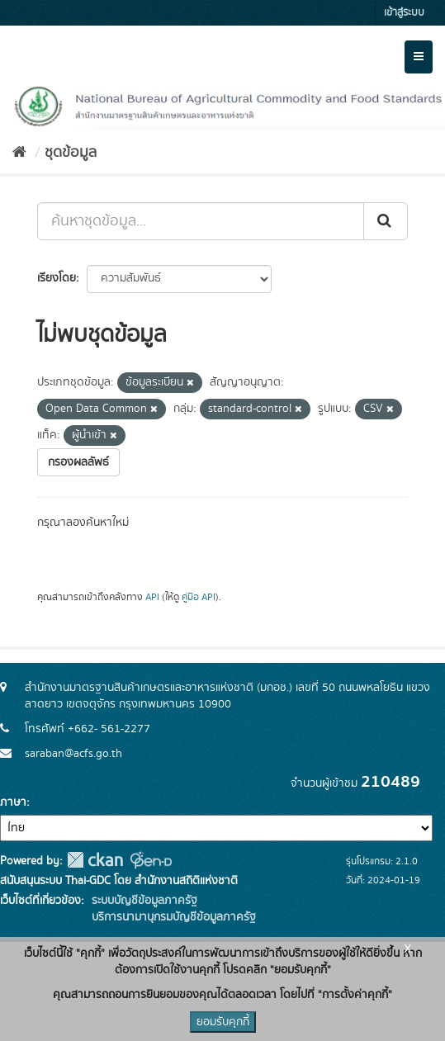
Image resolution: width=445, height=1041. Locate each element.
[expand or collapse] (419, 56)
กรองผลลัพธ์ (78, 462)
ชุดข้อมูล (71, 152)
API (152, 597)
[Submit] (385, 221)
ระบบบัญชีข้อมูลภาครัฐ (142, 900)
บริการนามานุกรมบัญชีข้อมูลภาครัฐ (172, 917)
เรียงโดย (56, 278)
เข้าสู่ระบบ (404, 13)
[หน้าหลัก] (19, 152)
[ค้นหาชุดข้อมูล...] (200, 221)
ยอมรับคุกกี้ (222, 1022)
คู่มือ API (198, 597)
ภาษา (13, 802)
